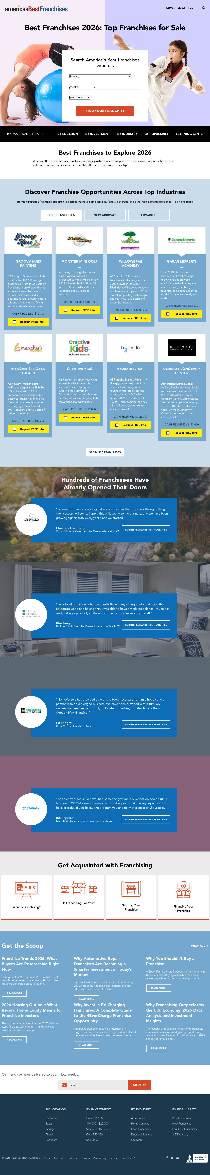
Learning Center (190, 134)
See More (51, 1140)
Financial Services (141, 1134)
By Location (67, 134)
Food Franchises (141, 1129)
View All (199, 946)
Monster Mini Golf (79, 261)
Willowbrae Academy (130, 263)
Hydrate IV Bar (131, 369)
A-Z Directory (180, 1134)
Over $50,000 (94, 1134)
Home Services (140, 1124)
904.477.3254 (130, 1158)
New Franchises (181, 1124)
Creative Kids (79, 369)
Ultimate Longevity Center (181, 371)
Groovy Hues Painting (28, 263)
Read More (14, 993)
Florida (50, 1134)
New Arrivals (105, 215)
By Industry (127, 134)
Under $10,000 (95, 1118)
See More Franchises (105, 452)
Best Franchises (61, 215)
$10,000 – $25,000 (97, 1124)
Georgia (50, 1129)
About (47, 1158)
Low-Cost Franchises (184, 1129)
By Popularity (156, 134)
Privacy (86, 1158)
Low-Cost (149, 215)
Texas (49, 1124)
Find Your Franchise (105, 111)
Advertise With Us (179, 8)
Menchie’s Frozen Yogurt (28, 371)
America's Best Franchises (36, 8)
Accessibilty (99, 1158)
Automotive (138, 1118)
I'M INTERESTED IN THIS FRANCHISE (146, 529)
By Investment (97, 134)
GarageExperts (182, 261)
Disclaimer (72, 1158)
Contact (58, 1158)
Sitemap (114, 1158)
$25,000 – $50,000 (97, 1129)
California (51, 1118)
